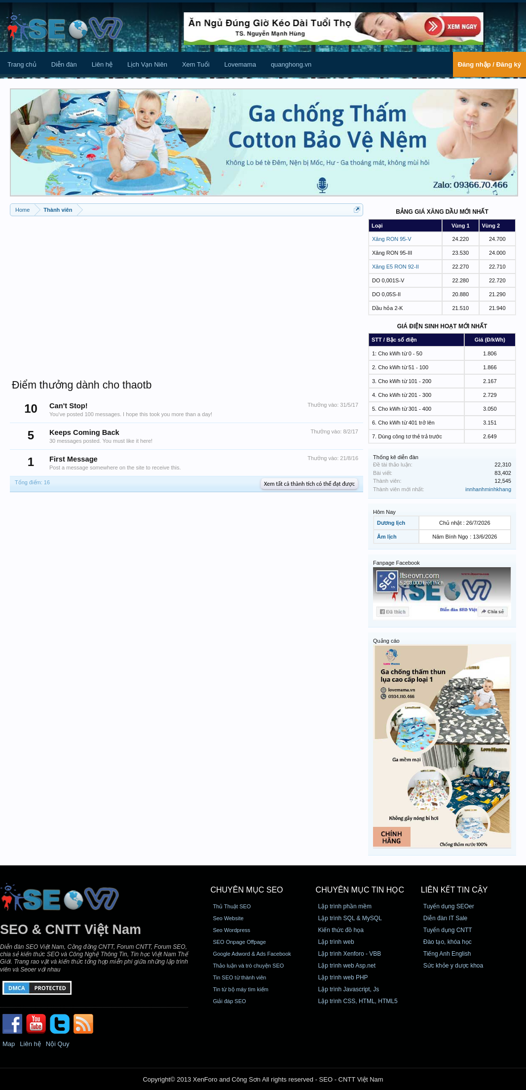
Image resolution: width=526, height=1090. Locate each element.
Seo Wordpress (231, 930)
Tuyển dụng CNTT (447, 930)
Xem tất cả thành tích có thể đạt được (309, 483)
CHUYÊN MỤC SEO (246, 890)
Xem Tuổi (196, 64)
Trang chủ (22, 64)
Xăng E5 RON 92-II (395, 267)
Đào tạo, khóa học (447, 941)
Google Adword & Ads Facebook (252, 954)
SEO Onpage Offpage (239, 942)
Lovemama (240, 64)
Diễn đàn (64, 64)
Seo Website (228, 918)
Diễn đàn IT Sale (445, 918)
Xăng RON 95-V (391, 239)
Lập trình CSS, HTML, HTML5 (358, 1001)
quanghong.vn (291, 64)
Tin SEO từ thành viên (239, 977)
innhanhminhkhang (488, 489)
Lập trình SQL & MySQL (350, 918)
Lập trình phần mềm (345, 906)
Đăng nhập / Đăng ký (489, 64)
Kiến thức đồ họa (341, 930)
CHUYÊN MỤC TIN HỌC (360, 890)
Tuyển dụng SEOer (448, 906)
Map (8, 1044)
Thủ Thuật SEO (232, 906)
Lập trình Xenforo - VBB (349, 953)
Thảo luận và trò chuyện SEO (248, 966)
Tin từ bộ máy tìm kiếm (240, 989)
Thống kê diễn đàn (395, 457)
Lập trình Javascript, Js (348, 989)
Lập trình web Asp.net (347, 965)
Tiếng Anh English (447, 953)
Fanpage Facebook (396, 563)
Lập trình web (336, 941)
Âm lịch (387, 537)
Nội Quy (58, 1044)
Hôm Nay (384, 512)
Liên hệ (102, 64)
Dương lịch (391, 523)
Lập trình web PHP (343, 977)
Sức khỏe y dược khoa (453, 965)
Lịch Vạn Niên (147, 64)
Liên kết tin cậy (454, 890)
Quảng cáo (386, 641)
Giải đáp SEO (229, 1001)
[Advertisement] (186, 293)
